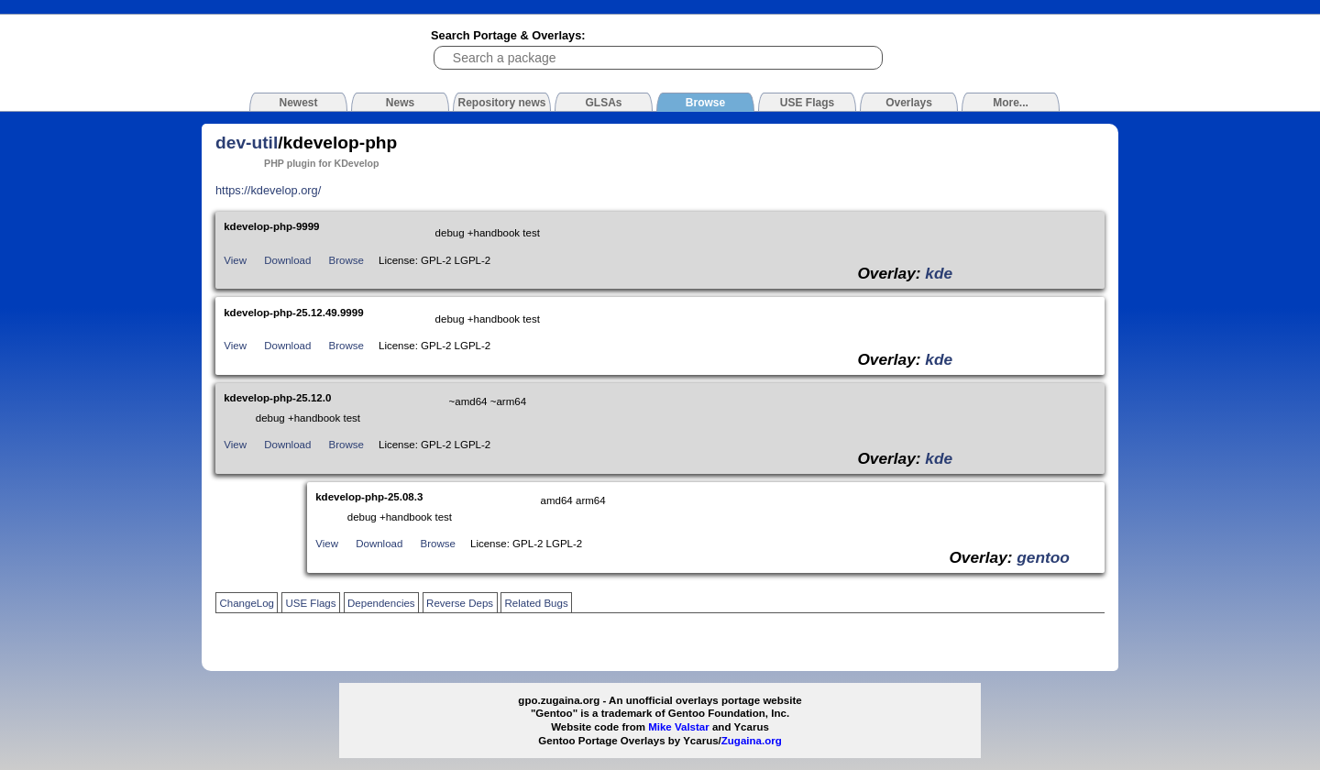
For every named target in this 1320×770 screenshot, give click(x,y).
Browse (346, 260)
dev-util (246, 142)
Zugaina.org (751, 740)
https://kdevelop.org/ (268, 190)
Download (287, 260)
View (235, 260)
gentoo (1043, 557)
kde (938, 273)
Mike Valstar (679, 726)
